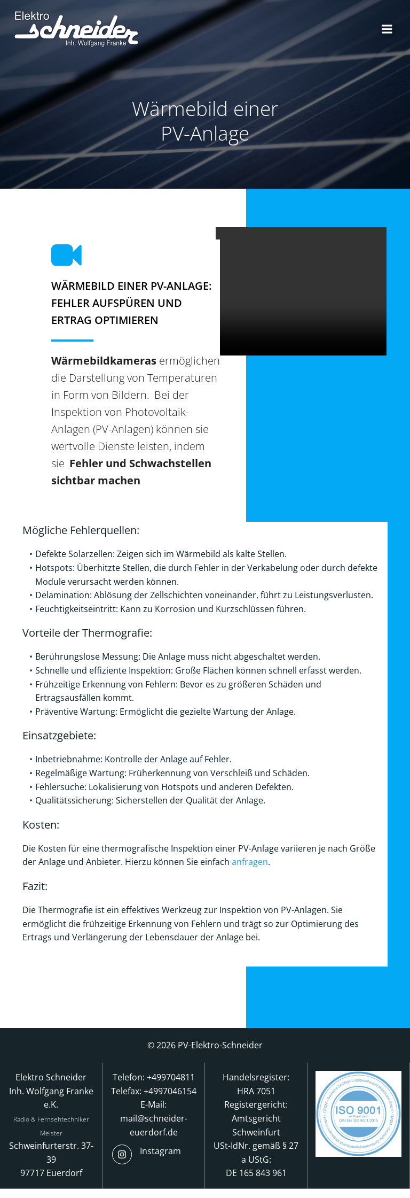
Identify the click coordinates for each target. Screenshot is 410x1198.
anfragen (251, 868)
